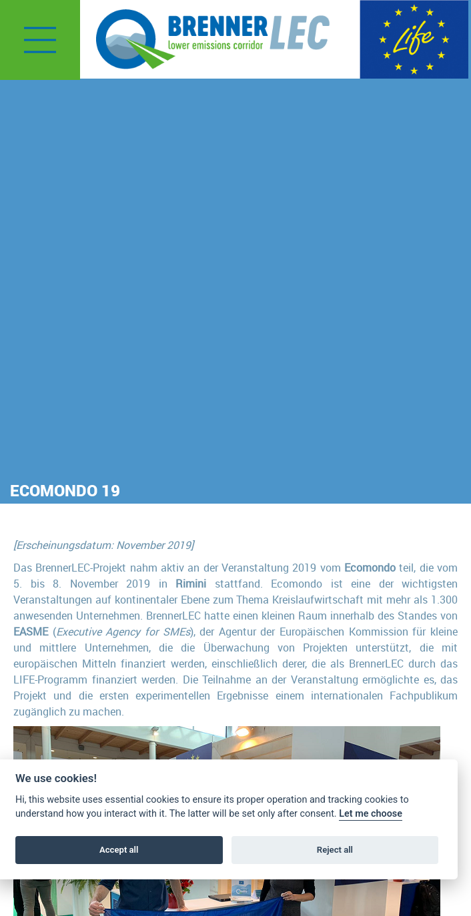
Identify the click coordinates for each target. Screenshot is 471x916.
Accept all (118, 850)
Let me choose (370, 813)
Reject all (335, 850)
